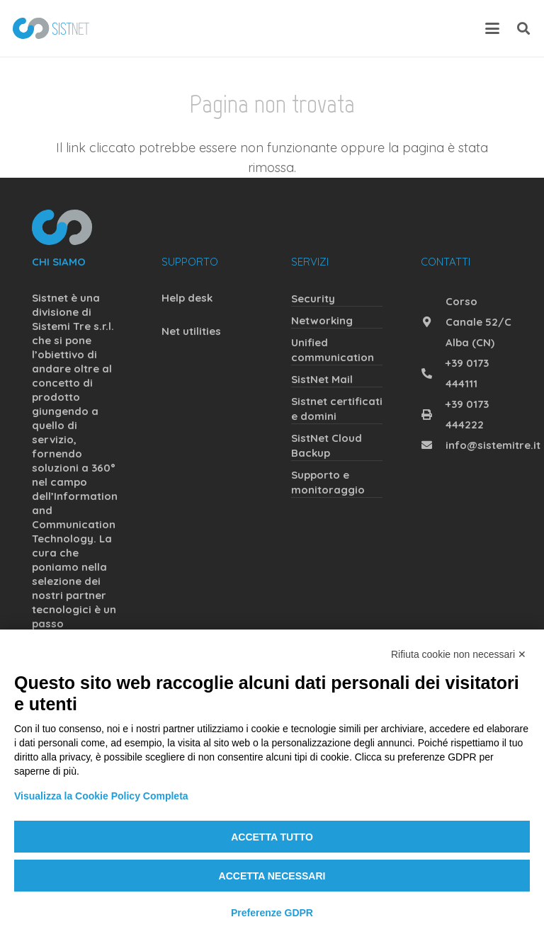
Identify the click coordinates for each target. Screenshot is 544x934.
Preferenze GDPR (272, 912)
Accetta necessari (272, 876)
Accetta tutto (272, 837)
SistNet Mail (322, 379)
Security (313, 298)
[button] (492, 28)
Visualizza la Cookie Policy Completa (101, 796)
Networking (322, 320)
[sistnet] (51, 28)
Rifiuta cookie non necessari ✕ (458, 654)
